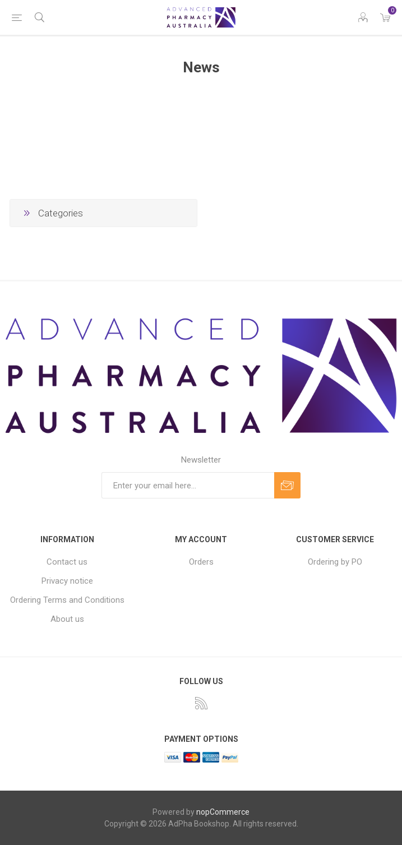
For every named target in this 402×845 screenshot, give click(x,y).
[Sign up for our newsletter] (187, 485)
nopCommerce (222, 811)
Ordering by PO (335, 562)
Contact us (67, 562)
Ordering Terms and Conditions (67, 600)
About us (67, 619)
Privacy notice (67, 581)
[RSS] (201, 703)
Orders (201, 562)
